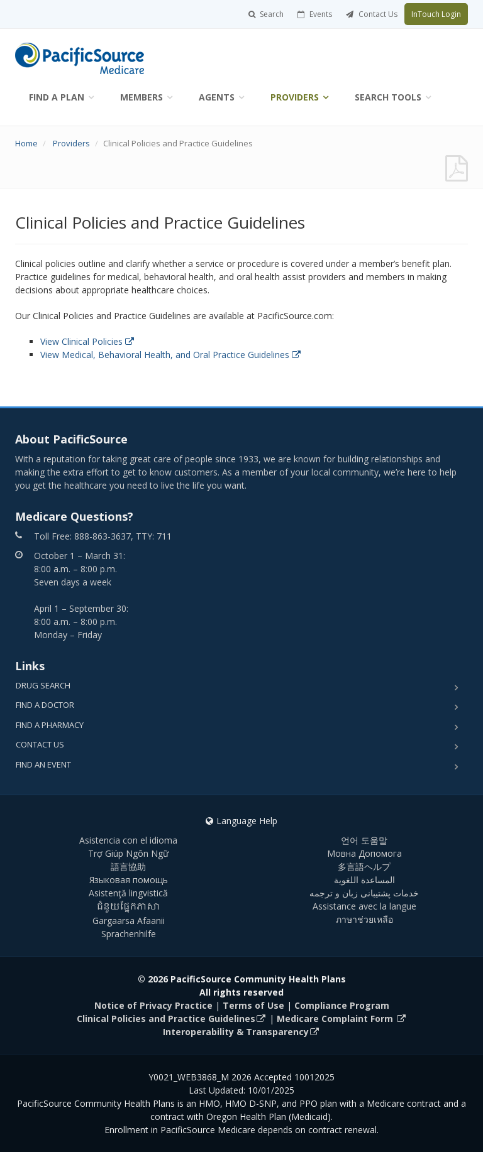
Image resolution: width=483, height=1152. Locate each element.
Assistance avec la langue (364, 906)
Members (141, 97)
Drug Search (43, 685)
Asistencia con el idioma (128, 840)
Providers (294, 97)
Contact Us (371, 14)
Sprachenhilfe (128, 934)
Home (26, 143)
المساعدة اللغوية (364, 880)
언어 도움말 (364, 840)
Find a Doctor (45, 704)
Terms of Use (253, 1005)
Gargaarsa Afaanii (128, 920)
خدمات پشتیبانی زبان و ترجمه (364, 893)
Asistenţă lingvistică (128, 893)
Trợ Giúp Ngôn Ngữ (128, 853)
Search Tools (388, 97)
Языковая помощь (128, 880)
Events (314, 14)
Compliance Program (341, 1005)
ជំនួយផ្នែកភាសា (128, 907)
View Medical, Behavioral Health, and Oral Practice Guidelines (170, 355)
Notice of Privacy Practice (153, 1005)
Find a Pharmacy (50, 725)
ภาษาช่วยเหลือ (364, 919)
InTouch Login (436, 14)
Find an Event (43, 764)
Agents (217, 97)
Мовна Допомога (364, 853)
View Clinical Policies (87, 341)
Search (266, 14)
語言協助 (128, 866)
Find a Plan (56, 97)
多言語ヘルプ (364, 866)
